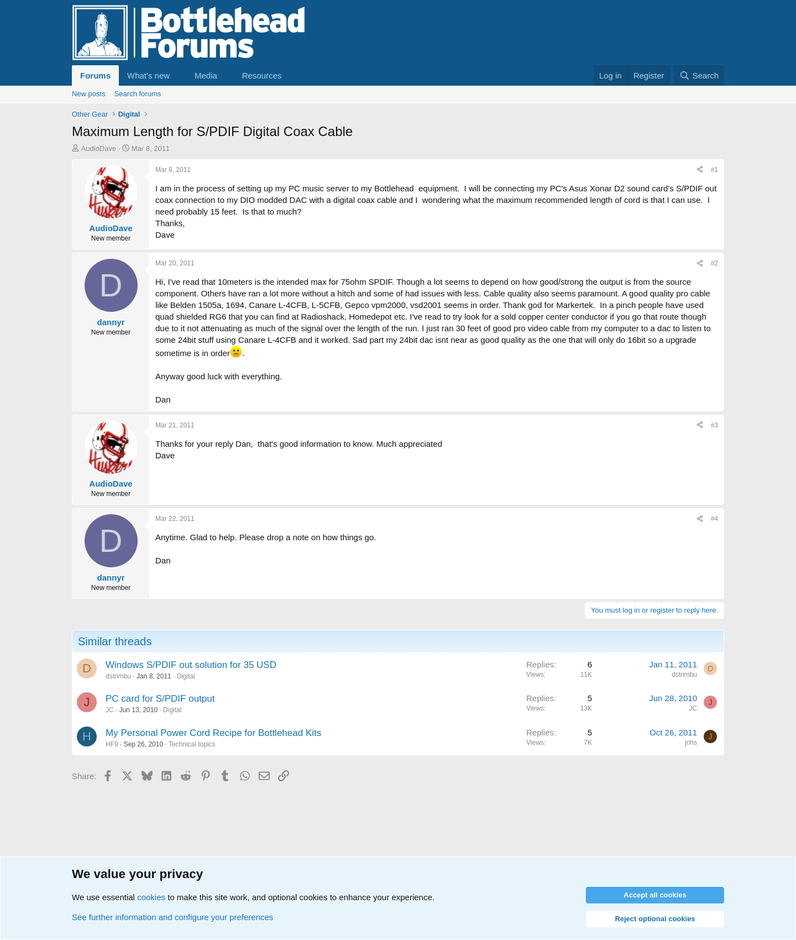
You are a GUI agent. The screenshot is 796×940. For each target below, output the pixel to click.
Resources (262, 75)
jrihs (691, 742)
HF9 (112, 744)
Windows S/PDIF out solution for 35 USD (191, 665)
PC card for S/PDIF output (160, 698)
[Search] (699, 75)
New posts (89, 94)
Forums (95, 75)
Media (206, 75)
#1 (714, 170)
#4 (714, 519)
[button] (178, 75)
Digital (186, 676)
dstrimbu (118, 676)
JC (110, 710)
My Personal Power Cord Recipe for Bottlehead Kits (213, 733)
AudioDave (99, 148)
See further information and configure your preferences (172, 917)
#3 (714, 425)
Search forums (137, 94)
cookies (151, 897)
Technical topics (192, 744)
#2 (714, 263)
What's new (148, 75)
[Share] (700, 170)
